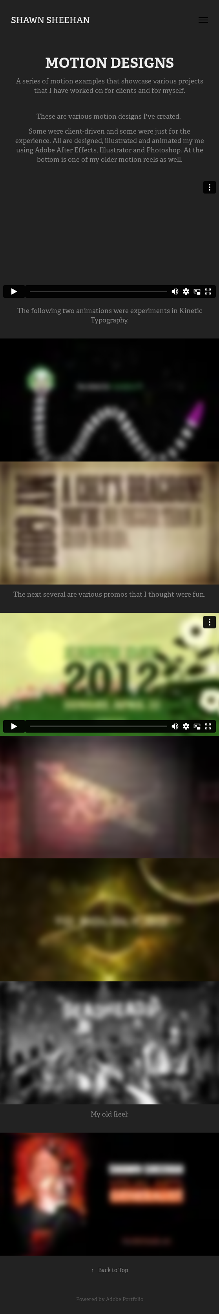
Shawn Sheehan (50, 19)
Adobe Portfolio (124, 1299)
